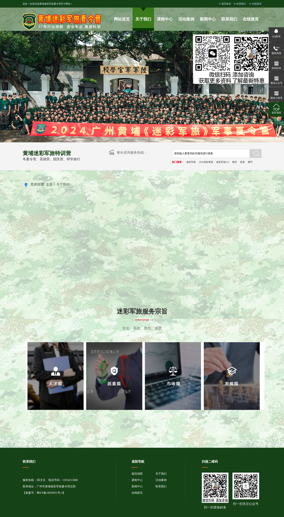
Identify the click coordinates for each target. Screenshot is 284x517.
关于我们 (143, 19)
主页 (49, 184)
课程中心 (165, 19)
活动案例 (186, 19)
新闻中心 (208, 19)
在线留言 (257, 3)
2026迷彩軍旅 (206, 162)
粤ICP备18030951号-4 (50, 492)
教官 (234, 162)
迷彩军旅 (191, 162)
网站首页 (122, 19)
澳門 (250, 162)
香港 (242, 162)
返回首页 (226, 3)
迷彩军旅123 (222, 162)
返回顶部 (137, 473)
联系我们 (241, 3)
